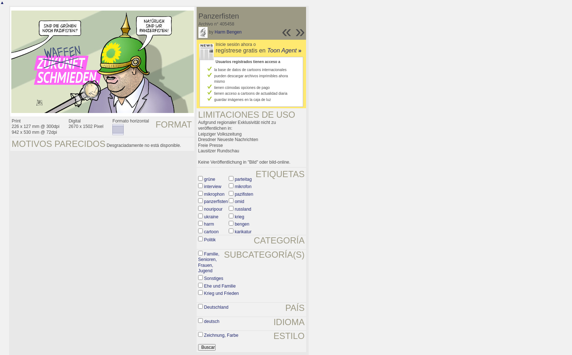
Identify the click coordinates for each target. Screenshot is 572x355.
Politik (210, 239)
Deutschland (216, 307)
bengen (242, 224)
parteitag (243, 179)
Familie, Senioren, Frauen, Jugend (208, 262)
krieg (239, 216)
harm (209, 224)
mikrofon (243, 186)
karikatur (243, 231)
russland (243, 209)
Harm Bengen (227, 32)
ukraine (211, 216)
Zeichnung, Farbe (221, 335)
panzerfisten (216, 201)
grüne (209, 179)
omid (239, 201)
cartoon (211, 231)
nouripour (213, 209)
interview (212, 186)
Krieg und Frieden (221, 293)
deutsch (211, 321)
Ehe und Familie (220, 286)
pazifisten (244, 194)
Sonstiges (213, 278)
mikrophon (214, 194)
